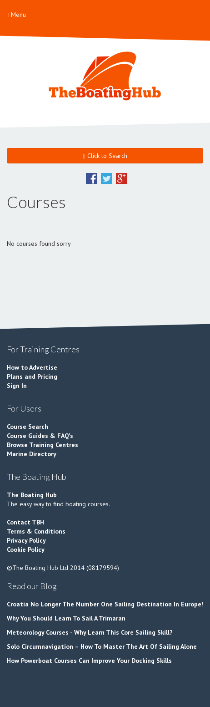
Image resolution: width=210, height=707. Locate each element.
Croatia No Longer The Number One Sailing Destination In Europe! (105, 604)
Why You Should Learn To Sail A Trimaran (66, 618)
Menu (16, 14)
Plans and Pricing (32, 376)
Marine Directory (31, 454)
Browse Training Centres (42, 445)
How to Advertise (32, 367)
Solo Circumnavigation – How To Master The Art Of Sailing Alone (102, 646)
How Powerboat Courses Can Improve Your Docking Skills (89, 660)
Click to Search (105, 156)
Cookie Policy (26, 549)
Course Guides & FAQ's (40, 436)
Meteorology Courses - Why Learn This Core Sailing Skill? (90, 632)
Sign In (17, 385)
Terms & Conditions (36, 531)
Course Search (27, 426)
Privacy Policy (26, 540)
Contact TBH (25, 522)
